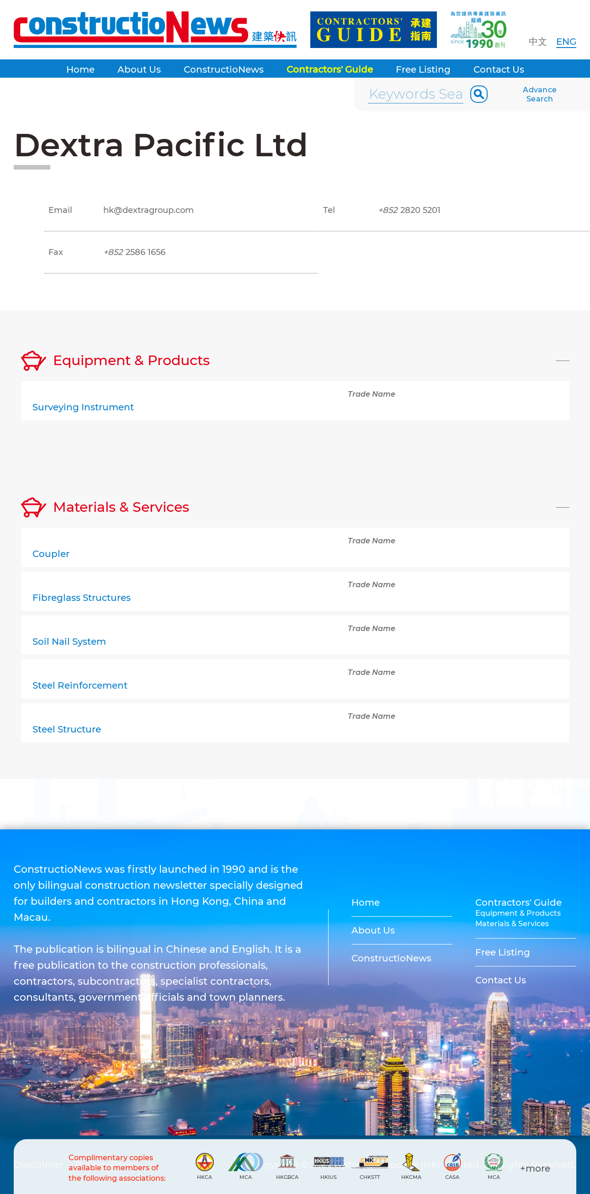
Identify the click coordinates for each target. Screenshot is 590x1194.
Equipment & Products (518, 913)
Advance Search (540, 94)
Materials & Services (512, 923)
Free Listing (423, 69)
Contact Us (498, 69)
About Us (139, 69)
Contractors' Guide (330, 69)
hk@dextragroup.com (148, 210)
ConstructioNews (224, 69)
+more (535, 1168)
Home (80, 69)
